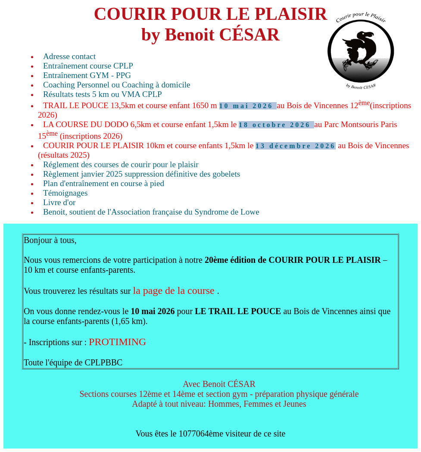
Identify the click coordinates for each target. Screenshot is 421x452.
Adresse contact (69, 56)
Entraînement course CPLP (88, 65)
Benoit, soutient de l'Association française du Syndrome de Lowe (151, 211)
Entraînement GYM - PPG (87, 75)
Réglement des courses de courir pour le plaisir (121, 164)
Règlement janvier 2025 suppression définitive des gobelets (141, 173)
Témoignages (65, 192)
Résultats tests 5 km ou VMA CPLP (102, 94)
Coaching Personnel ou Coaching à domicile (116, 84)
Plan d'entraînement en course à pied (103, 183)
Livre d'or (59, 202)
